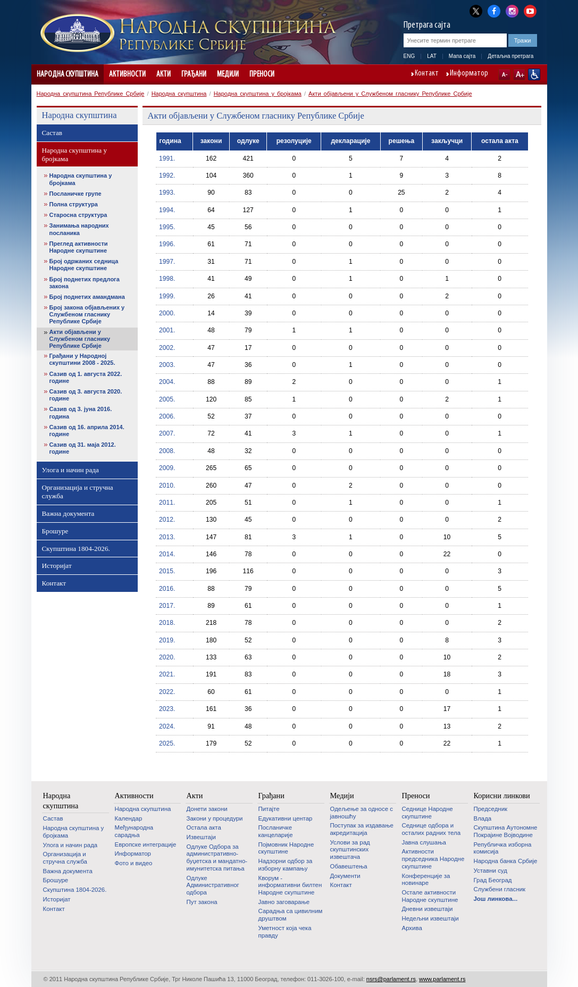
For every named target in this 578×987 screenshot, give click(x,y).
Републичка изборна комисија (503, 848)
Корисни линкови (502, 795)
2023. (167, 709)
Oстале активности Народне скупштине (430, 896)
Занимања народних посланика (79, 229)
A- (504, 74)
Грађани (193, 74)
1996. (167, 244)
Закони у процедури (215, 818)
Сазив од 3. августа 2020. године (85, 395)
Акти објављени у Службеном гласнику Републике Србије (390, 93)
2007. (167, 433)
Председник (491, 809)
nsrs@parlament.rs (391, 979)
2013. (167, 537)
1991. (167, 158)
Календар (129, 818)
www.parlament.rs (442, 979)
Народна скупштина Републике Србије (91, 93)
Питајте (269, 809)
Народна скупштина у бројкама (257, 93)
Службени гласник (500, 889)
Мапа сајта (462, 56)
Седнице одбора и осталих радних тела (431, 829)
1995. (167, 227)
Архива (412, 928)
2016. (167, 588)
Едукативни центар (285, 818)
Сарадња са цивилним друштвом (290, 915)
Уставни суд (490, 870)
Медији (228, 74)
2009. (167, 468)
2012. (167, 519)
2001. (167, 330)
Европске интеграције (146, 844)
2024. (167, 726)
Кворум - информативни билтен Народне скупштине (290, 885)
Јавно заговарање (284, 902)
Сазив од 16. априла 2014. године (86, 430)
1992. (167, 175)
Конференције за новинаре (426, 879)
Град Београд (493, 880)
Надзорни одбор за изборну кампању (285, 865)
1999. (167, 296)
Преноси (261, 74)
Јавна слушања (424, 842)
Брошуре (55, 531)
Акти (163, 74)
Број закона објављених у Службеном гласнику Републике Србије (87, 314)
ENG (409, 56)
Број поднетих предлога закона (84, 282)
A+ (519, 74)
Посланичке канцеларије (275, 831)
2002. (167, 348)
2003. (167, 365)
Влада (483, 818)
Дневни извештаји (427, 909)
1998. (167, 278)
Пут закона (202, 902)
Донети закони (207, 809)
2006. (167, 416)
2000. (167, 313)
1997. (167, 261)
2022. (167, 692)
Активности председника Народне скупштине (433, 858)
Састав (52, 133)
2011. (167, 502)
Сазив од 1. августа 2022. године (85, 377)
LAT (432, 56)
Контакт (427, 74)
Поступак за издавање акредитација (361, 829)
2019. (167, 640)
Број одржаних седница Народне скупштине (84, 264)
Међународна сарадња (134, 831)
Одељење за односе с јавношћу (361, 812)
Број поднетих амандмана (87, 297)
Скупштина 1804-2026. (76, 549)
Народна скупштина (67, 74)
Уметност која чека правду (285, 932)
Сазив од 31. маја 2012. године (82, 448)
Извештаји (201, 837)
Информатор (469, 74)
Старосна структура (78, 215)
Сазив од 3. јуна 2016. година (80, 412)
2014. (167, 554)
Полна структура (73, 204)
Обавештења (348, 866)
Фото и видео (134, 863)
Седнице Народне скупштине (427, 812)
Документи (345, 876)
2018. (167, 622)
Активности (127, 74)
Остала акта (204, 827)
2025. (167, 743)
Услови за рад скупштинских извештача (350, 849)
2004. (167, 382)
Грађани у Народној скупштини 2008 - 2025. (82, 359)
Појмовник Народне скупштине (286, 848)
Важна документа (68, 513)
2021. (167, 674)
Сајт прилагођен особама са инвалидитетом (534, 74)
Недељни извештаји (430, 918)
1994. (167, 210)
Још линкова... (496, 899)
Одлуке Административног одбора (213, 885)
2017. (167, 605)
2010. (167, 485)
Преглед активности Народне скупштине (78, 247)
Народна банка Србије (506, 861)
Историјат (57, 566)
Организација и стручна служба (77, 491)
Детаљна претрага (510, 56)
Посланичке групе (75, 193)
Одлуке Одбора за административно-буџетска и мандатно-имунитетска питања (217, 857)
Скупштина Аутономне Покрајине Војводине (506, 831)
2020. (167, 657)
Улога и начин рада (70, 470)
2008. (167, 451)
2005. (167, 399)
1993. (167, 192)
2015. (167, 571)
